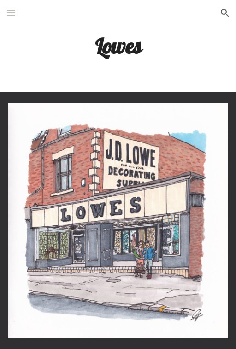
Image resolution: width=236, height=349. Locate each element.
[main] (118, 46)
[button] (11, 12)
